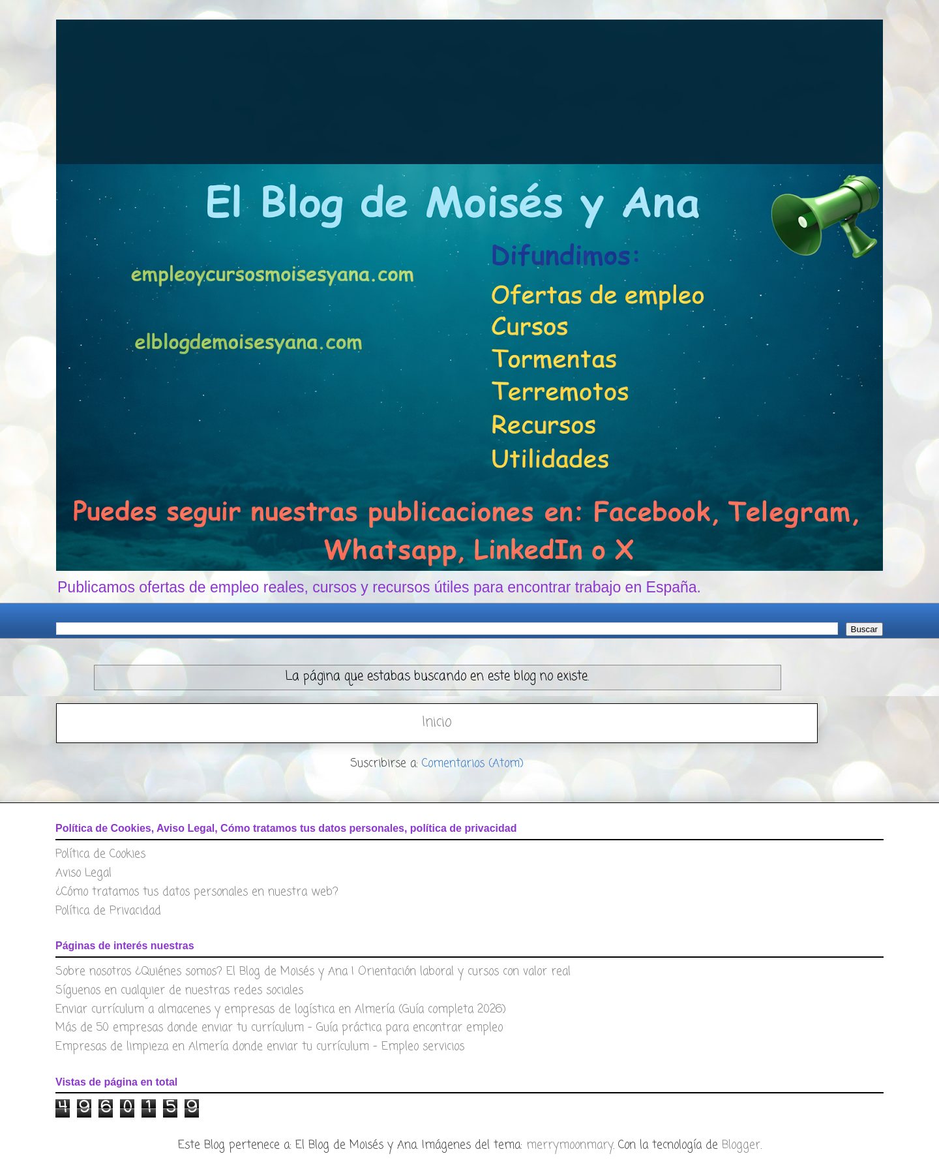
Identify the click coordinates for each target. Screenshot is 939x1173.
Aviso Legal (83, 873)
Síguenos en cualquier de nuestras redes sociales (179, 991)
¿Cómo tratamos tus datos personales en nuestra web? (196, 892)
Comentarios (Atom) (473, 763)
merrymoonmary (569, 1145)
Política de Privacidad (108, 911)
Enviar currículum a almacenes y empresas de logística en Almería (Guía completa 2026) (280, 1009)
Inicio (437, 722)
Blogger (741, 1145)
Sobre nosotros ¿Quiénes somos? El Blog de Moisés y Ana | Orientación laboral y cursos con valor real (313, 972)
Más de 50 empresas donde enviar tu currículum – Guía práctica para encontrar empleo (279, 1028)
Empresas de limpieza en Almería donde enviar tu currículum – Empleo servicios (259, 1047)
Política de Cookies (100, 854)
